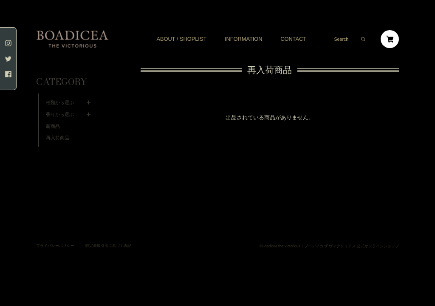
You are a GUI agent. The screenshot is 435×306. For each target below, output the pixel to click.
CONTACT (293, 39)
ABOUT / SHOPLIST (181, 39)
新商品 (53, 113)
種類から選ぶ (60, 89)
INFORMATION (244, 39)
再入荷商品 (57, 125)
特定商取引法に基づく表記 (108, 233)
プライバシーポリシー (55, 233)
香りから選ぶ (60, 101)
